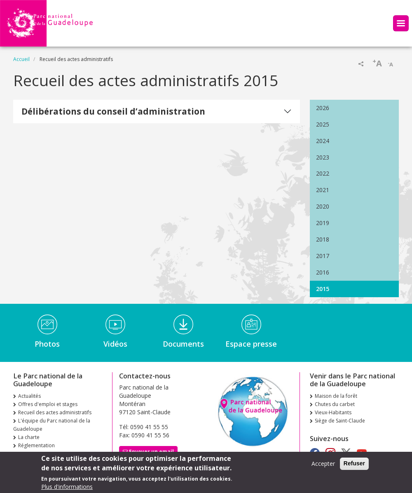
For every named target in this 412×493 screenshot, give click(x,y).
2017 (322, 256)
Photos (47, 344)
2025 (322, 124)
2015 (322, 289)
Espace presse (251, 344)
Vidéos (115, 344)
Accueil (21, 59)
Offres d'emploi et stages (47, 404)
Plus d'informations (67, 488)
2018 (322, 239)
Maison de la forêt (336, 395)
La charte (29, 437)
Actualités (29, 395)
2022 (322, 173)
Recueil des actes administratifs (54, 412)
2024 (322, 141)
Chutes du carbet (335, 404)
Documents (183, 344)
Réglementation (36, 445)
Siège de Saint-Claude (340, 420)
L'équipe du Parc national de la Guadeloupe (51, 424)
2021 (322, 190)
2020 (322, 206)
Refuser (354, 464)
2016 (322, 272)
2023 (322, 157)
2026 (322, 108)
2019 (322, 223)
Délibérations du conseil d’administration (113, 111)
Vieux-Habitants (333, 412)
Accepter (323, 465)
